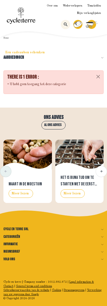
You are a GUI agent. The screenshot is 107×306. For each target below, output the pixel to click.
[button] (5, 171)
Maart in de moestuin (25, 184)
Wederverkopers (72, 6)
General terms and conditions (34, 286)
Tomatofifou (94, 6)
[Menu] (101, 24)
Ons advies (54, 117)
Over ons (52, 6)
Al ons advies (53, 125)
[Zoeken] (65, 24)
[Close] (98, 77)
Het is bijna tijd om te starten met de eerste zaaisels (78, 184)
